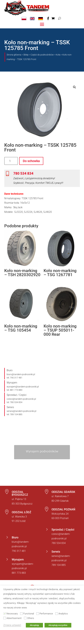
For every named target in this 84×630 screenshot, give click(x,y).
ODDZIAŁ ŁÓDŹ (21, 512)
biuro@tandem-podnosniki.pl (21, 374)
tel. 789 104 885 (14, 414)
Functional (28, 613)
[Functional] (21, 613)
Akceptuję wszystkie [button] (57, 625)
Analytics (63, 613)
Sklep (26, 54)
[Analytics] (56, 613)
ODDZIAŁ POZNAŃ (63, 509)
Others (30, 618)
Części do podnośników (42, 54)
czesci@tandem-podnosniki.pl (21, 399)
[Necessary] (4, 613)
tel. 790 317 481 (14, 377)
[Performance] (37, 613)
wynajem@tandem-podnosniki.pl (23, 386)
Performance (46, 613)
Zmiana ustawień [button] (12, 625)
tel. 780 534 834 (14, 402)
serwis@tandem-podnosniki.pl (21, 411)
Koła (58, 54)
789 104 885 (59, 564)
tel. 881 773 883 (14, 390)
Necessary (12, 613)
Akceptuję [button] (34, 625)
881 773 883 (19, 572)
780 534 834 (23, 173)
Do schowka (31, 161)
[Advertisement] (4, 618)
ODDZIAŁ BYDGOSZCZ (20, 493)
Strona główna (14, 54)
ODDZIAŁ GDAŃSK (63, 492)
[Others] (25, 618)
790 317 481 (19, 550)
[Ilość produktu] (11, 161)
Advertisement (14, 618)
